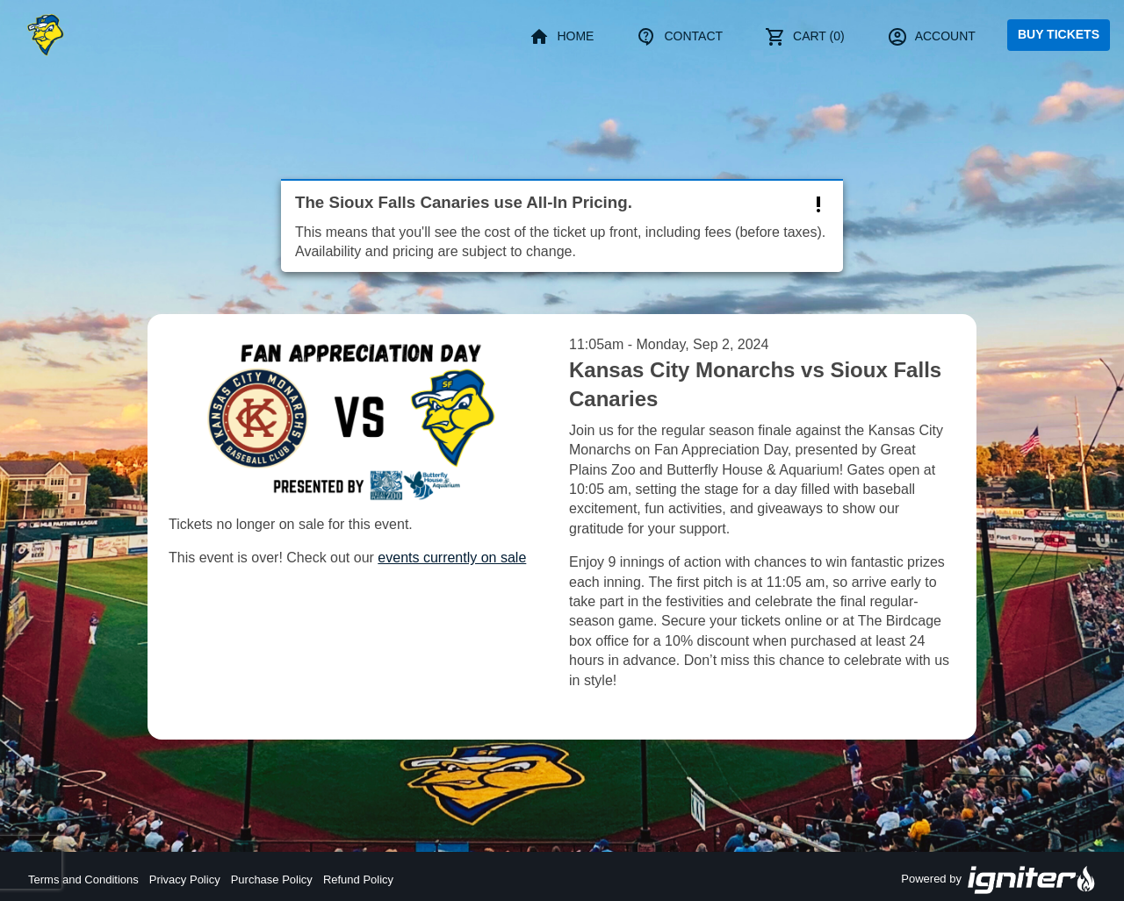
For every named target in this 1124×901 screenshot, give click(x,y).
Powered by (998, 880)
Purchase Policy (272, 879)
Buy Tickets (1058, 34)
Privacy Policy (184, 879)
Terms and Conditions (83, 879)
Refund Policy (358, 879)
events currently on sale (452, 557)
